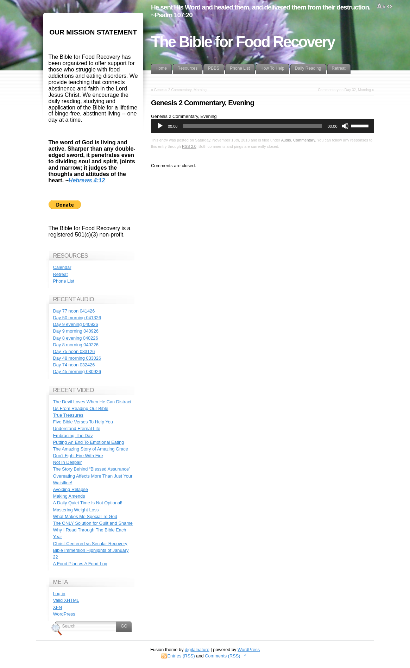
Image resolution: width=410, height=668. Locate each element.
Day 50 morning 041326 (77, 317)
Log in (59, 593)
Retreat (60, 274)
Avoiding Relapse (70, 489)
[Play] (160, 126)
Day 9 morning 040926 (76, 331)
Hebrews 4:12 (87, 180)
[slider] (252, 126)
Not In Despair (67, 462)
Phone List (63, 281)
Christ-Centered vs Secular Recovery (90, 543)
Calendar (62, 267)
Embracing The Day (73, 435)
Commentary (304, 140)
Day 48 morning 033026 (77, 358)
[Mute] (345, 126)
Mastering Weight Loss (76, 509)
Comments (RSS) (222, 655)
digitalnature (197, 649)
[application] (262, 126)
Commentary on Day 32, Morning (344, 90)
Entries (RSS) (181, 655)
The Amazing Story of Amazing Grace (90, 449)
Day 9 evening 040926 (75, 324)
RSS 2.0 (189, 146)
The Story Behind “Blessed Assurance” (92, 469)
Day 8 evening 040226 (75, 338)
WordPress (64, 614)
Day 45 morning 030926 (77, 371)
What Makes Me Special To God (85, 516)
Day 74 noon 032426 (74, 364)
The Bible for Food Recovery (243, 41)
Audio (286, 140)
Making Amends (69, 496)
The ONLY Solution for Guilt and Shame (93, 523)
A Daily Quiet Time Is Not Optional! (87, 502)
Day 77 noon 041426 (74, 311)
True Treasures (68, 415)
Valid (66, 600)
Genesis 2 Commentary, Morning (180, 90)
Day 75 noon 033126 (74, 351)
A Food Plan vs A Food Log (80, 563)
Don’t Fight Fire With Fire (78, 455)
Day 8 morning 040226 (76, 344)
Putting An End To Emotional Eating (88, 442)
